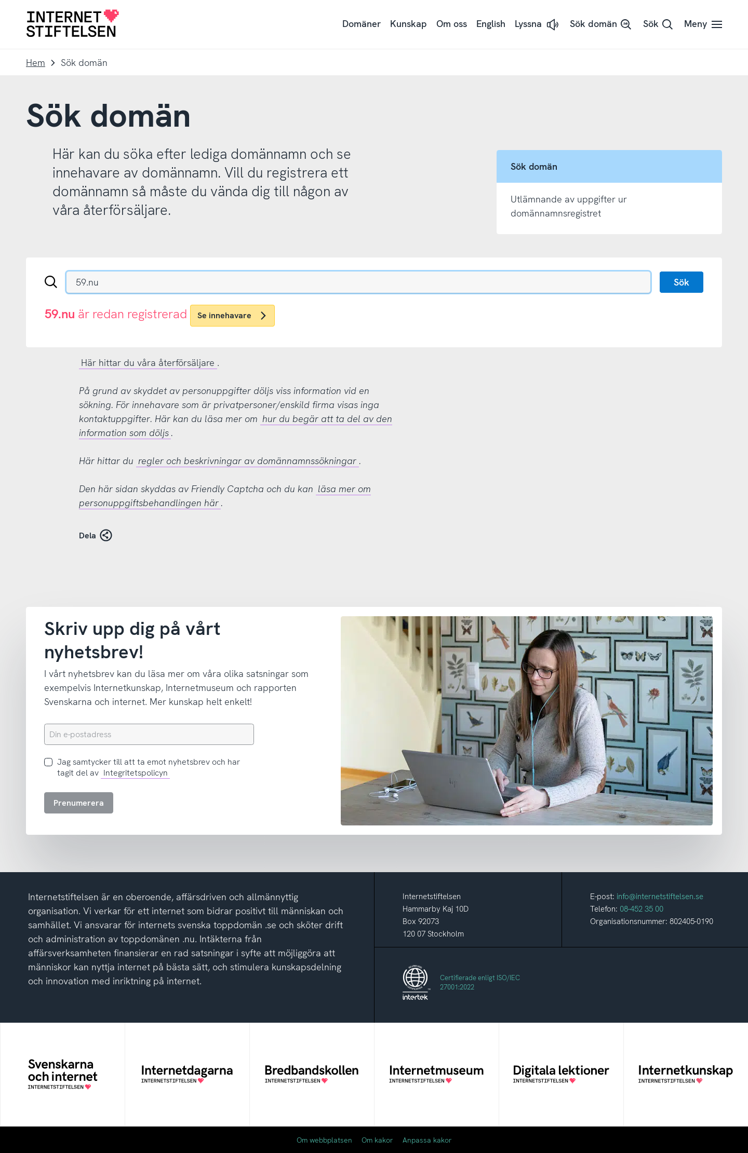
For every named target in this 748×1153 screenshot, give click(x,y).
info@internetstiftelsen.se (660, 896)
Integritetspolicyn (135, 772)
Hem (35, 63)
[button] (537, 24)
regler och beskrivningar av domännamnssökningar (247, 461)
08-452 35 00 (641, 909)
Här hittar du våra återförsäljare (148, 363)
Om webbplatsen (324, 1140)
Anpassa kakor (427, 1140)
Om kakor (377, 1140)
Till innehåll (0, 0)
